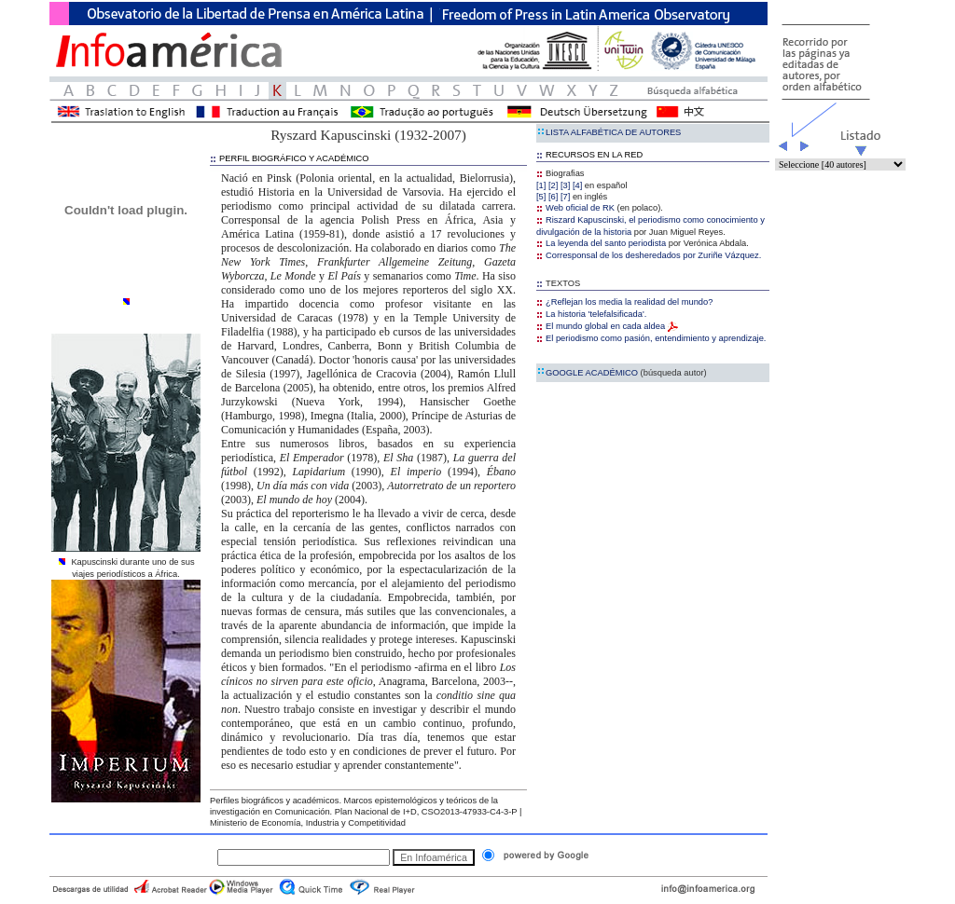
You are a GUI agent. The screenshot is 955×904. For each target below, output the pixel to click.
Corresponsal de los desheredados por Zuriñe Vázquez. (648, 255)
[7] (565, 196)
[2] (553, 185)
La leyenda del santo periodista (601, 243)
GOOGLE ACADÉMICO (621, 372)
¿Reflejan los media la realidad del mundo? (624, 302)
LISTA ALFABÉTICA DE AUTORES (608, 132)
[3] (565, 185)
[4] (577, 185)
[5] (541, 196)
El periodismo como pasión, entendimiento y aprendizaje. (651, 338)
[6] (553, 196)
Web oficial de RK (575, 207)
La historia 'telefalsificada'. (591, 314)
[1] (541, 185)
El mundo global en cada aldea (607, 326)
